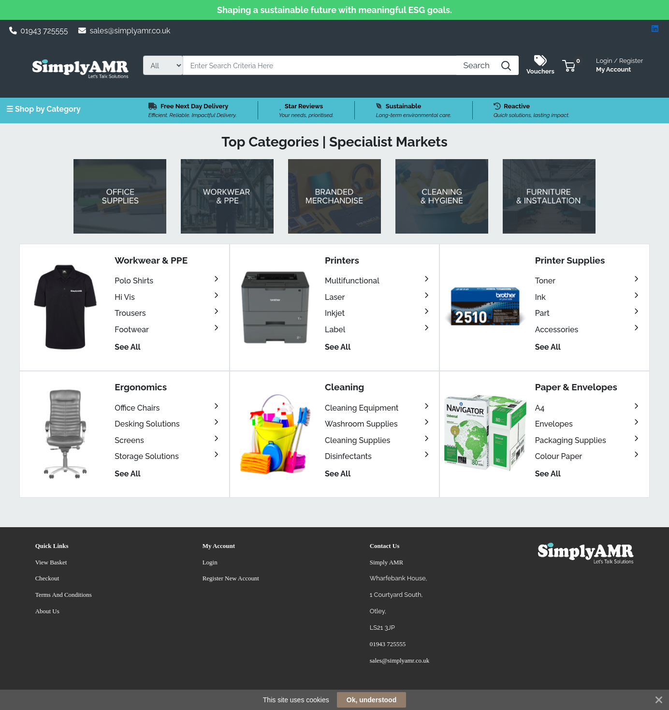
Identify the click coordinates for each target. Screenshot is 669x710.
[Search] (320, 65)
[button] (568, 65)
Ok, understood (371, 700)
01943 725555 (38, 30)
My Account (619, 64)
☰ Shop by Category (43, 109)
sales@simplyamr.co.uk (124, 30)
